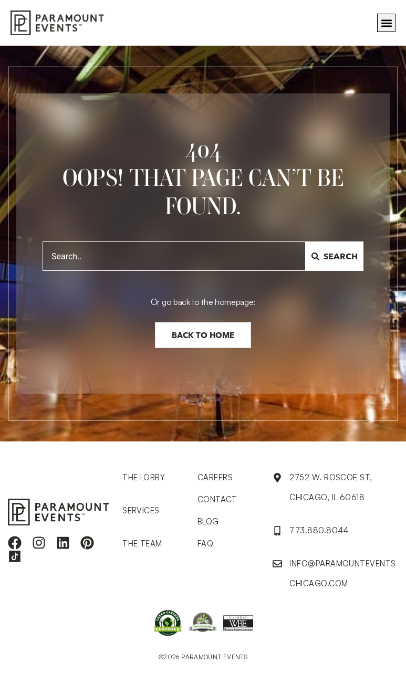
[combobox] (174, 256)
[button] (386, 23)
